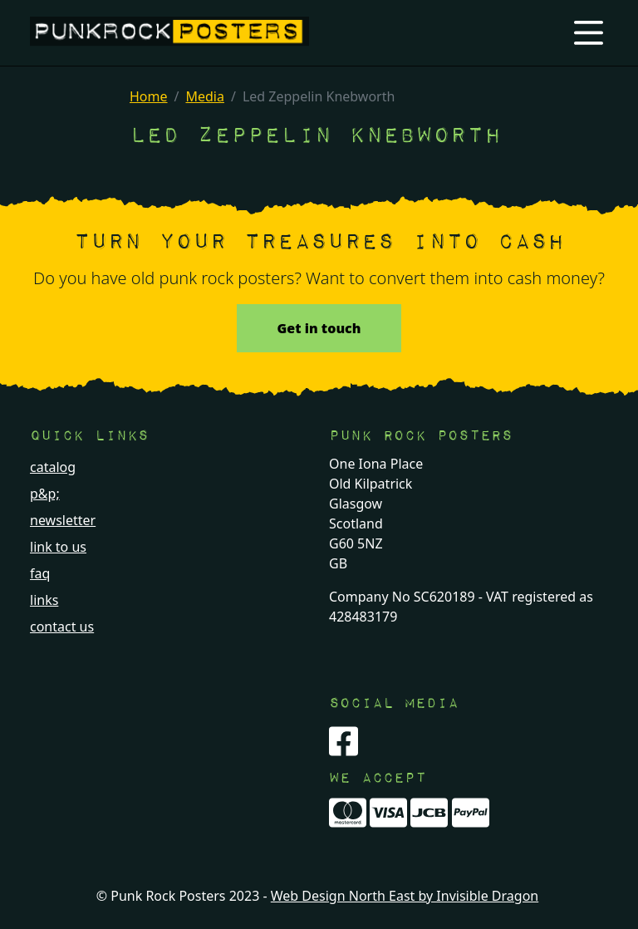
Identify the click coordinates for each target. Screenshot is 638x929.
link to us (58, 547)
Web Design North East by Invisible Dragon (404, 896)
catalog (53, 467)
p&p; (45, 493)
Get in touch (319, 328)
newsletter (63, 520)
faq (40, 573)
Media (204, 96)
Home (149, 96)
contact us (62, 626)
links (44, 600)
